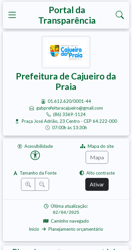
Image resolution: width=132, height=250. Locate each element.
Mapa (97, 157)
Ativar (97, 184)
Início (34, 229)
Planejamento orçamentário (75, 229)
